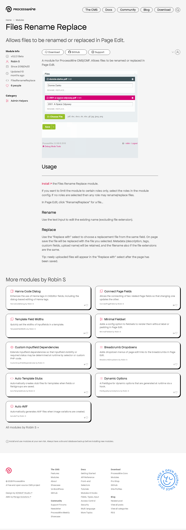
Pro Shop (115, 482)
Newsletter (56, 510)
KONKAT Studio (23, 494)
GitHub (74, 52)
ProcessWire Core (119, 474)
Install (45, 184)
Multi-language (88, 510)
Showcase (55, 486)
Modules (20, 20)
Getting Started (88, 474)
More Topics (87, 514)
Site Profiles (116, 490)
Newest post (117, 502)
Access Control (88, 502)
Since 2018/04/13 (18, 66)
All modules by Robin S (22, 429)
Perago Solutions (21, 498)
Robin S (13, 61)
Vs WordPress (57, 490)
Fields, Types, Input (90, 498)
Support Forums (58, 506)
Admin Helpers (17, 100)
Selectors (85, 486)
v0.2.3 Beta (15, 56)
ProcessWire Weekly (60, 514)
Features (55, 474)
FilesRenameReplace (20, 80)
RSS (113, 514)
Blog (147, 10)
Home (9, 20)
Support (97, 52)
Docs (108, 10)
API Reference (87, 478)
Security (85, 506)
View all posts (117, 506)
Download (163, 10)
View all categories (119, 510)
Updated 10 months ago (15, 73)
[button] (175, 52)
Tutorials (85, 490)
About (54, 482)
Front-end (86, 482)
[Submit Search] (177, 10)
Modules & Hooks (89, 494)
